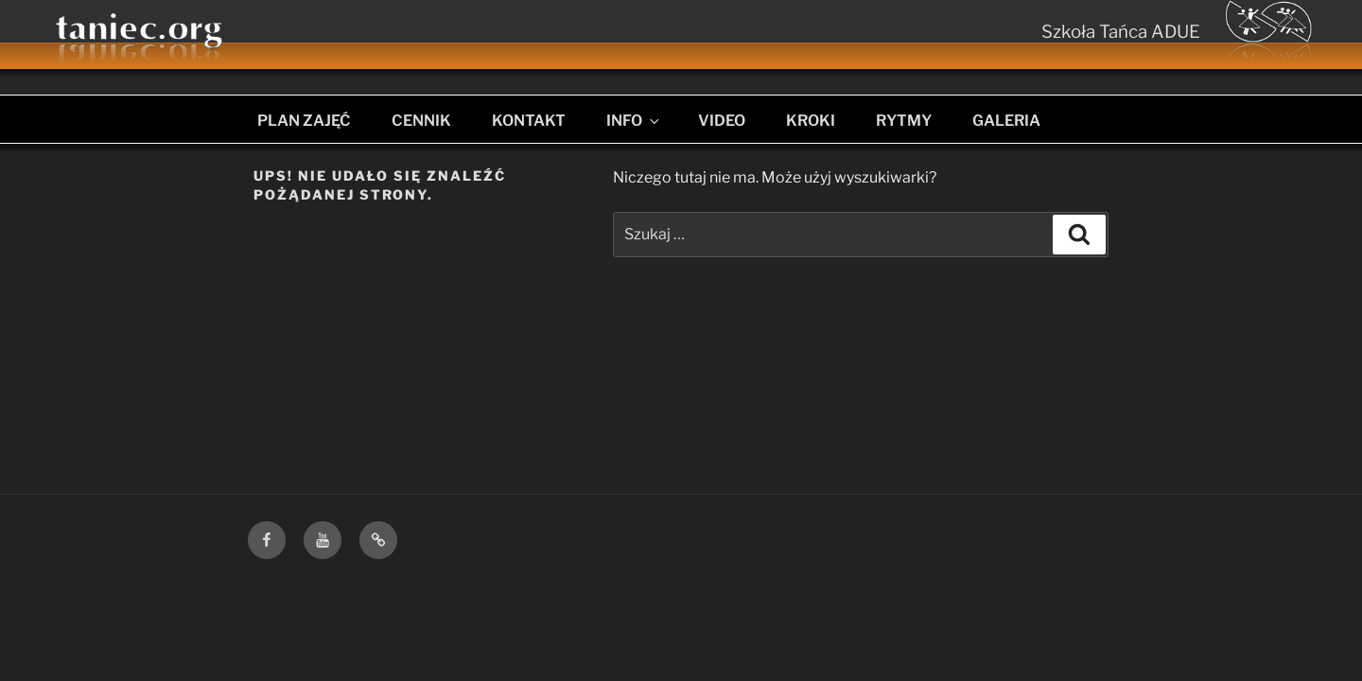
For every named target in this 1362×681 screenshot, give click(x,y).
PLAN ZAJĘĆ (304, 121)
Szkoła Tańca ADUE (1120, 32)
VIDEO (721, 121)
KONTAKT (529, 121)
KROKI (810, 121)
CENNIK (421, 121)
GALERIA (1006, 121)
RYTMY (904, 121)
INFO (634, 121)
